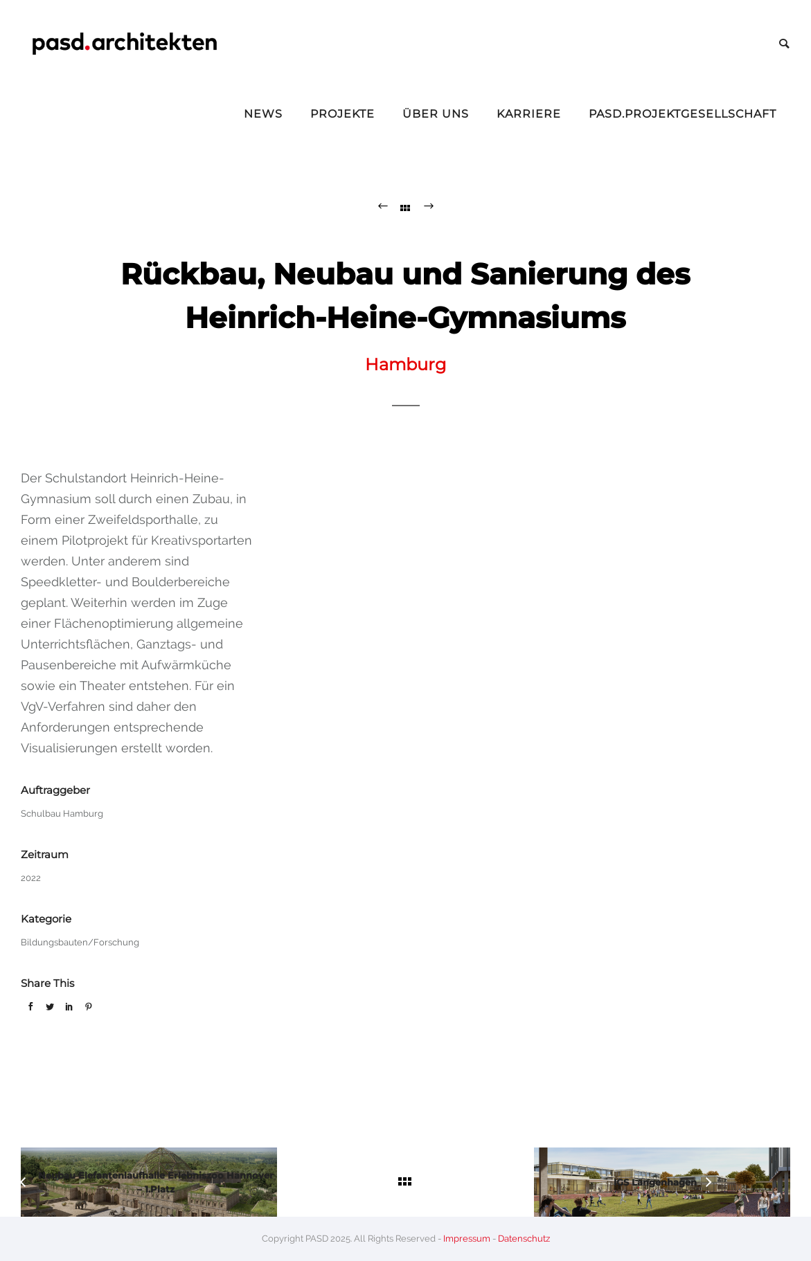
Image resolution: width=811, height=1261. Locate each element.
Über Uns (435, 113)
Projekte (342, 113)
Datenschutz (524, 1238)
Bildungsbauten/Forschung (80, 942)
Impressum (466, 1238)
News (263, 113)
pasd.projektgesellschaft (682, 113)
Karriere (529, 113)
